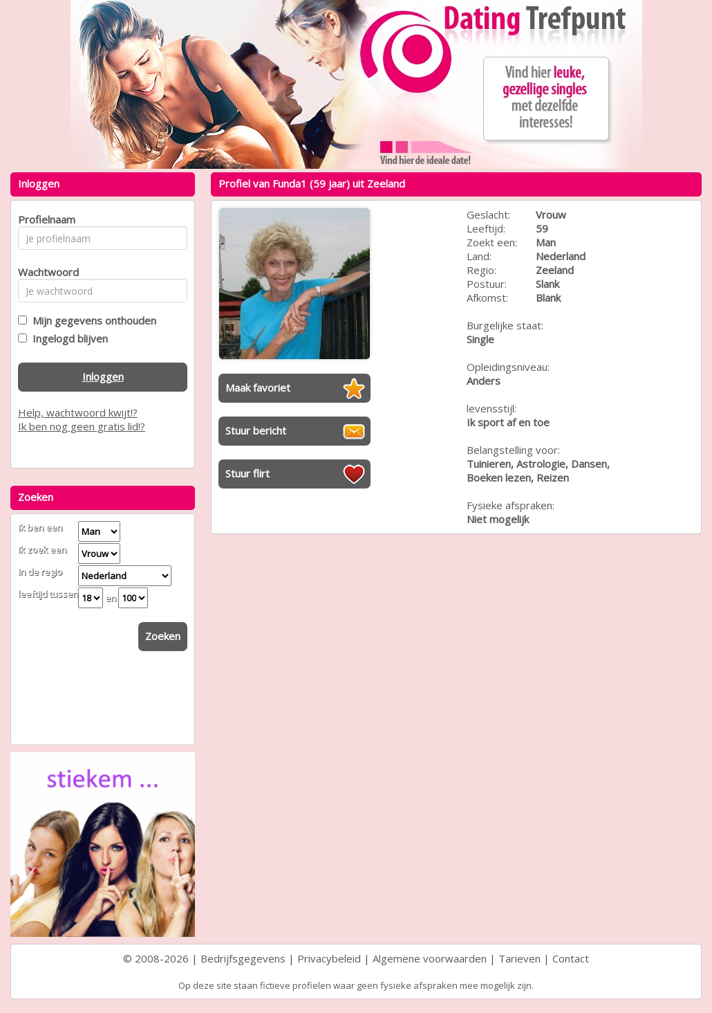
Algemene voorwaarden (430, 958)
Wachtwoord (44, 272)
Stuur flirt (247, 473)
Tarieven (519, 958)
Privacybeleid (329, 958)
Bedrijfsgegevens (242, 958)
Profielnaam (44, 219)
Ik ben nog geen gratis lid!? (81, 426)
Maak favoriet (257, 387)
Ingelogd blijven (67, 338)
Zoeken (162, 636)
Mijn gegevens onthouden (91, 320)
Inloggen (103, 376)
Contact (570, 958)
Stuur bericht (255, 430)
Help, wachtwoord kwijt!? (78, 412)
